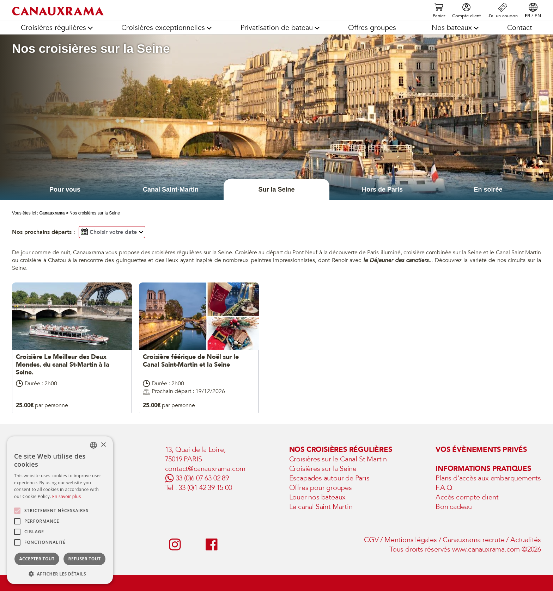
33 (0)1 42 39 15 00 (205, 487)
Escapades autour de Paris (329, 478)
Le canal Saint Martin (321, 506)
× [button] (103, 445)
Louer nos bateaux (317, 497)
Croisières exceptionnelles (163, 27)
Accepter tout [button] (36, 559)
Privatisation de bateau (277, 27)
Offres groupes (372, 27)
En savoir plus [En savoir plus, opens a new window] (66, 496)
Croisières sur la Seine (323, 468)
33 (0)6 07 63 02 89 (202, 478)
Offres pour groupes (320, 487)
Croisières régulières (53, 27)
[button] (60, 573)
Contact (519, 27)
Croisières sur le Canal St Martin (338, 459)
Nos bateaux (452, 27)
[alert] (60, 510)
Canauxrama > (53, 213)
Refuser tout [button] (84, 559)
